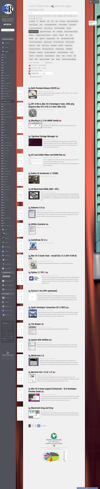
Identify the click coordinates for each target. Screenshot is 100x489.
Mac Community (6, 293)
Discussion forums (7, 311)
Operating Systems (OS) (47, 49)
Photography (32, 52)
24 (21, 199)
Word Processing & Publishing (69, 59)
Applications (6, 43)
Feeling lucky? (6, 247)
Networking (53, 45)
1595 (21, 109)
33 (21, 332)
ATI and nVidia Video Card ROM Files (46, 154)
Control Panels (72, 24)
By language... (6, 255)
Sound (71, 52)
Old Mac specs (6, 315)
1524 (21, 261)
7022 (21, 245)
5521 (21, 126)
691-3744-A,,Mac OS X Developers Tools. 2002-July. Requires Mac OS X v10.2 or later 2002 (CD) (51, 105)
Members (5, 302)
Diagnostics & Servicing (45, 31)
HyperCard (42, 38)
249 (21, 96)
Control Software (48, 28)
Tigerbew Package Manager (43, 136)
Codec (41, 24)
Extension (55, 35)
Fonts (71, 35)
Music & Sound (45, 45)
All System (4, 54)
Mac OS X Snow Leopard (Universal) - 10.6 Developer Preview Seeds (52, 390)
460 (21, 142)
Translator (69, 56)
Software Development (62, 52)
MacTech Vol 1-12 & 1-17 (41, 372)
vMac (53, 59)
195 (21, 181)
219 (21, 232)
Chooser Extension (33, 24)
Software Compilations (50, 52)
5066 (21, 179)
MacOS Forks (32, 45)
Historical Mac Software (7, 39)
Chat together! (6, 298)
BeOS (52, 21)
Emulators (31, 35)
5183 (21, 394)
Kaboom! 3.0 (36, 207)
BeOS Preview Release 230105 (44, 88)
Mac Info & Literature (59, 42)
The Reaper (36, 323)
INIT (58, 38)
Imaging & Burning (50, 38)
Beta (57, 21)
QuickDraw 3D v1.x (37, 239)
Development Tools (33, 31)
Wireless (58, 59)
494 (21, 278)
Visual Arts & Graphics (45, 59)
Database (69, 28)
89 (21, 280)
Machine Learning (70, 42)
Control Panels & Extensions (35, 28)
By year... (5, 260)
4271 (21, 160)
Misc (4, 230)
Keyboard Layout (48, 42)
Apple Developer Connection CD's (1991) (48, 307)
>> (38, 426)
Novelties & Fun (68, 45)
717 (21, 361)
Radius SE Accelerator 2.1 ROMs (43, 173)
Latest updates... (7, 268)
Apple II (5, 243)
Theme (63, 56)
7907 (21, 197)
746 (21, 215)
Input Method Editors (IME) (67, 38)
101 (21, 112)
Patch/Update (69, 49)
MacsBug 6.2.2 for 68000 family (44, 120)
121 (21, 416)
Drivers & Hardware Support (71, 31)
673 (21, 345)
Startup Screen (39, 56)
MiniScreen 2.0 (36, 355)
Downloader (59, 31)
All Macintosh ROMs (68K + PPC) (43, 188)
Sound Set (31, 56)
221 (21, 329)
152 (21, 263)
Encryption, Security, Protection (43, 35)
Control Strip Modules (59, 28)
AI (37, 21)
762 (21, 128)
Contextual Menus (63, 24)
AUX (48, 21)
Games (5, 47)
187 (21, 380)
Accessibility (32, 21)
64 (21, 363)
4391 (21, 230)
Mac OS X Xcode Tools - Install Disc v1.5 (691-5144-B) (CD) (52, 257)
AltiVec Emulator (38, 224)
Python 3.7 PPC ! (38, 272)
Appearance (42, 21)
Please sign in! (94, 2)
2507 (21, 313)
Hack (36, 38)
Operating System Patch (34, 49)
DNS (54, 31)
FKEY (67, 35)
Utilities (31, 59)
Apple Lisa (5, 238)
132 (21, 315)
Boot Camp (62, 21)
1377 (21, 248)
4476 (21, 296)
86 (21, 144)
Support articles (6, 306)
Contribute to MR (6, 272)
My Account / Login (7, 290)
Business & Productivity (72, 21)
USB (75, 56)
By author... (5, 251)
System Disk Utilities (40, 339)
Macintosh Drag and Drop (40, 407)
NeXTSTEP (61, 45)
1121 (21, 413)
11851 (21, 213)
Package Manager (60, 49)
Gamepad (31, 38)
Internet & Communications (35, 42)
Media (38, 45)
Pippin (4, 234)
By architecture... (7, 264)
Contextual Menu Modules (51, 24)
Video (36, 59)
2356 (21, 378)
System (5, 52)
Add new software (7, 281)
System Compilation (49, 56)
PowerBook (39, 52)
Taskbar (58, 56)
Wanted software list (7, 285)
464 (21, 396)
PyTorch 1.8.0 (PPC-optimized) (42, 290)
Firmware (61, 35)
